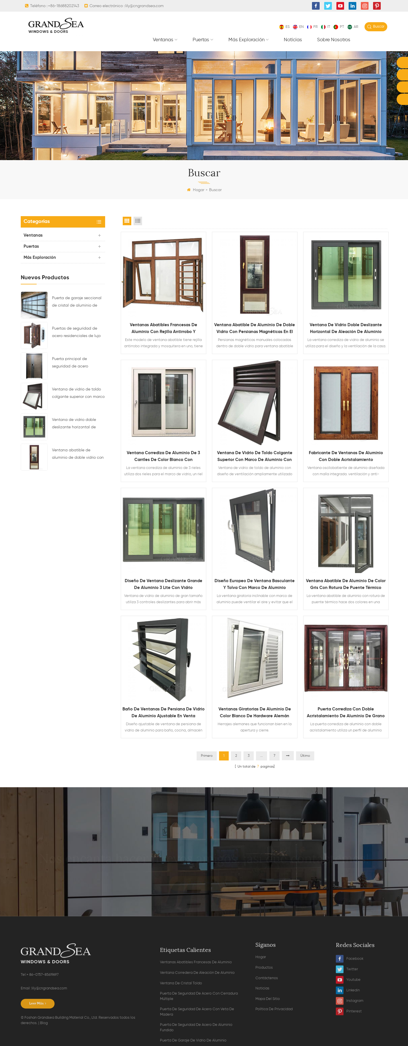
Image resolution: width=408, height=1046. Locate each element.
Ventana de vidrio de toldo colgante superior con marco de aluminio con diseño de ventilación (78, 393)
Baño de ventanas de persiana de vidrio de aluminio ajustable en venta (163, 712)
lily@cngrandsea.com (144, 6)
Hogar (195, 190)
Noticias (293, 40)
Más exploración (246, 40)
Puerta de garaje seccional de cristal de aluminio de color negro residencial (76, 302)
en (298, 27)
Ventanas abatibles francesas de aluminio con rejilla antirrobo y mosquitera (163, 329)
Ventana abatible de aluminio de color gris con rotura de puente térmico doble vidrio (346, 585)
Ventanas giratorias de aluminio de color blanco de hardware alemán (254, 712)
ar (352, 27)
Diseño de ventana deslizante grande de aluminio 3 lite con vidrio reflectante (163, 585)
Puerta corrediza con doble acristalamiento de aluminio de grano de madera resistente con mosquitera (346, 713)
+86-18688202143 (63, 6)
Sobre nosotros (333, 40)
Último (305, 756)
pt (339, 27)
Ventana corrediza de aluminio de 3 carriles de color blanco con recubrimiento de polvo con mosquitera (163, 457)
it (325, 27)
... (261, 756)
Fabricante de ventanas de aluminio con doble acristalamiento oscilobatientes (346, 457)
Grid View (127, 221)
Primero (207, 756)
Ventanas (163, 40)
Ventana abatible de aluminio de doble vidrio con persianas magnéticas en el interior (78, 454)
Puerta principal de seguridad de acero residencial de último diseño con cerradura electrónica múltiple (77, 363)
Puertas (201, 40)
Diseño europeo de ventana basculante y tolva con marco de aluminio (255, 584)
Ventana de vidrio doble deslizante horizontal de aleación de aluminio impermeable (74, 424)
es (284, 27)
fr (312, 27)
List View (138, 221)
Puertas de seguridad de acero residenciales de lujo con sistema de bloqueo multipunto (76, 333)
